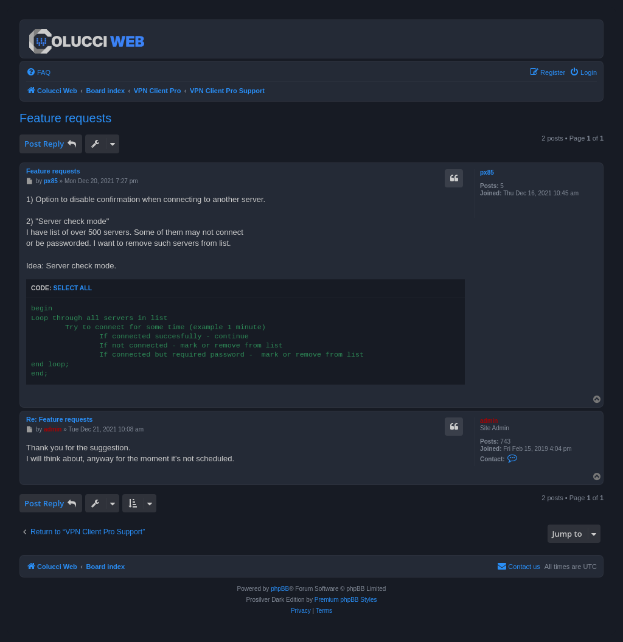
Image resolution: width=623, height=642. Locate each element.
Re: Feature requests (59, 419)
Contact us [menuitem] (518, 566)
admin (489, 420)
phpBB (280, 588)
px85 (487, 172)
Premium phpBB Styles (346, 599)
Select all (72, 288)
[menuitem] (38, 72)
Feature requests (65, 118)
